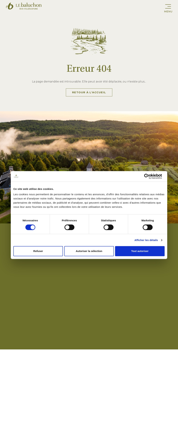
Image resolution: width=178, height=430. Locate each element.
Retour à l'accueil (89, 92)
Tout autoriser (140, 251)
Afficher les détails (146, 240)
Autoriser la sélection (89, 251)
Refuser (38, 251)
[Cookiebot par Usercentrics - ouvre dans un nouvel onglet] (149, 176)
